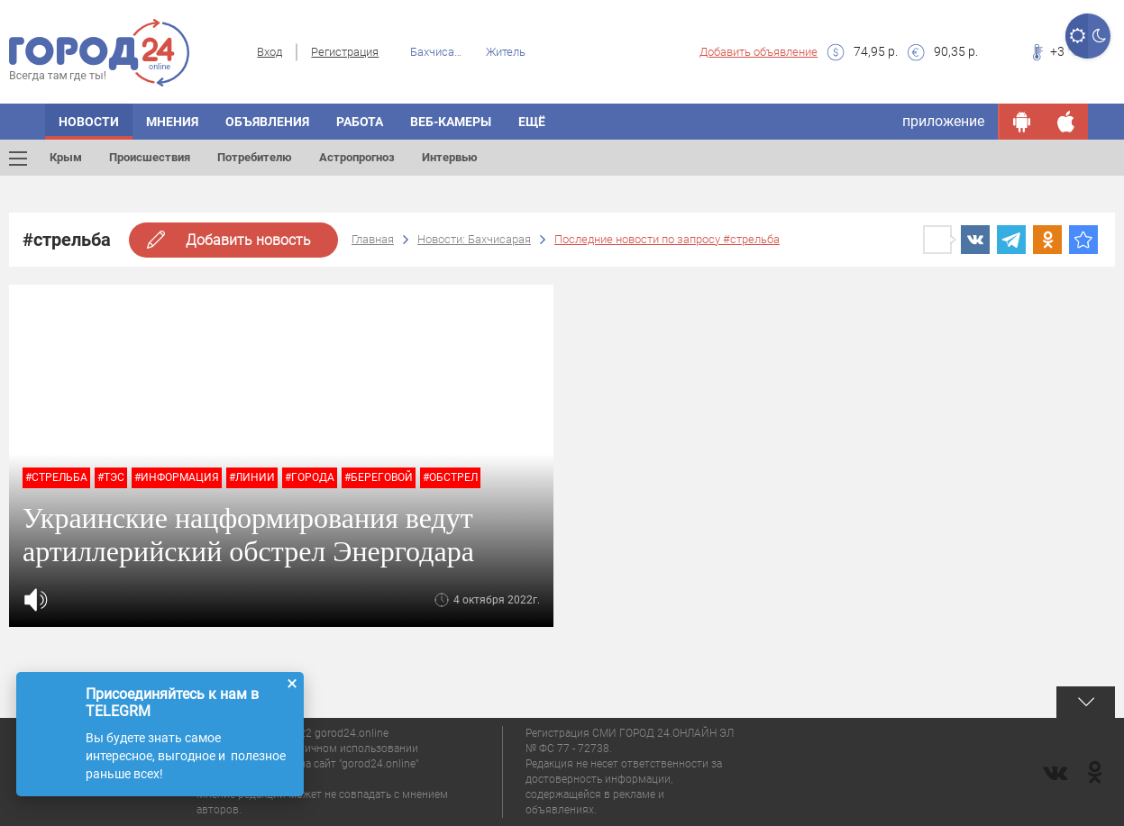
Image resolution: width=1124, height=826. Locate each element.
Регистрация (345, 52)
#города (309, 477)
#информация (176, 477)
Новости (89, 121)
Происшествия (149, 157)
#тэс (110, 477)
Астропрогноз (357, 157)
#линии (252, 477)
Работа (359, 121)
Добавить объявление (758, 52)
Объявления (267, 121)
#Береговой (378, 477)
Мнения (172, 121)
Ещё (531, 121)
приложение (943, 121)
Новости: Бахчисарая (474, 239)
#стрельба (56, 477)
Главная (373, 239)
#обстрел (450, 477)
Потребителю (254, 157)
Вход (269, 52)
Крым (66, 157)
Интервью (450, 157)
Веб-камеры (450, 121)
